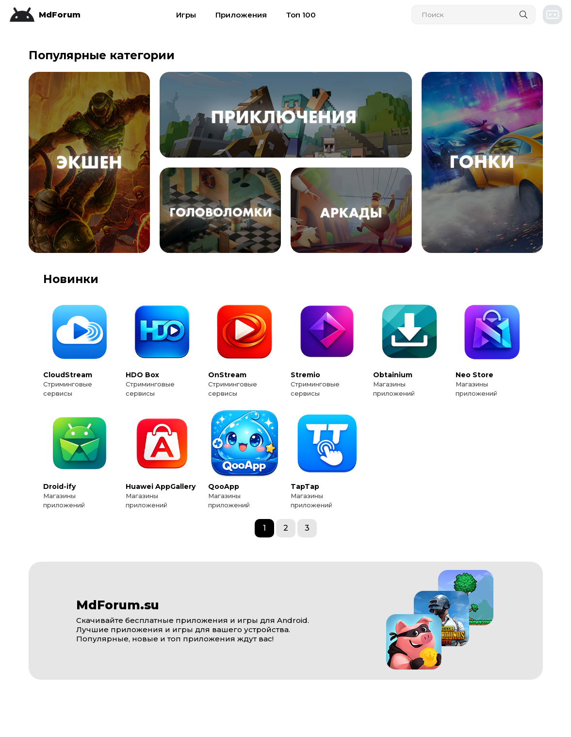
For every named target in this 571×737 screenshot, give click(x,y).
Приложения (241, 14)
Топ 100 (301, 14)
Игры (186, 14)
